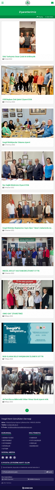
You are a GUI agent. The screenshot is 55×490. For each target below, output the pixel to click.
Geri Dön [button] (49, 17)
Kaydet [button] (49, 472)
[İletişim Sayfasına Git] (52, 3)
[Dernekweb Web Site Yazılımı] (27, 488)
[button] (2, 3)
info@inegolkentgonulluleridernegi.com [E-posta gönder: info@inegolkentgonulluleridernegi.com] (20, 427)
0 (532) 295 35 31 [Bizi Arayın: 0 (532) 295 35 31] (12, 425)
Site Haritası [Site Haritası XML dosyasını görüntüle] (6, 483)
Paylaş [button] (40, 17)
